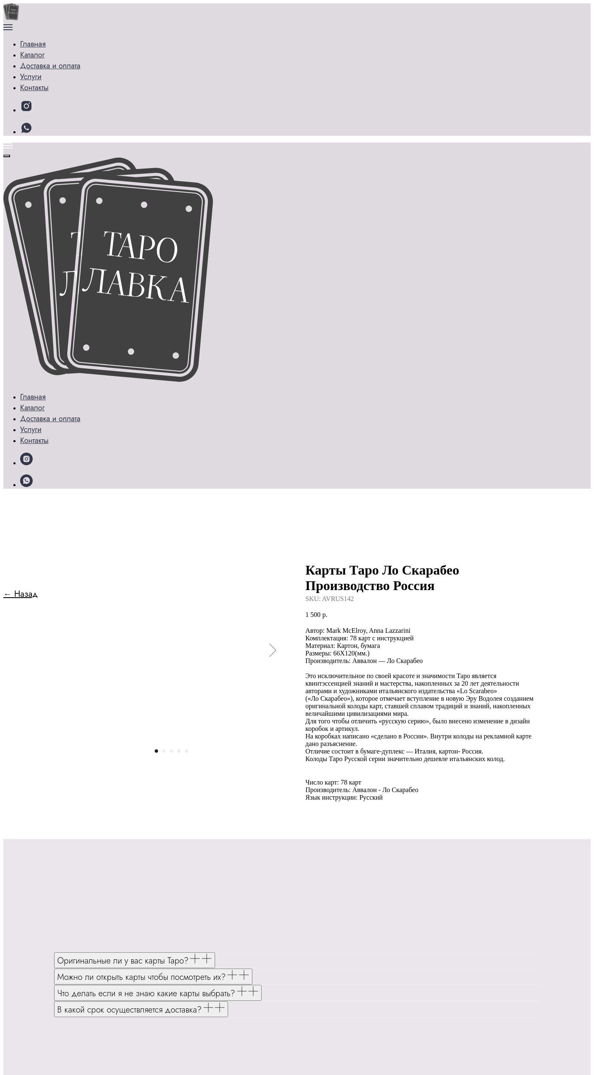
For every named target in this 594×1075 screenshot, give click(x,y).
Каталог (44, 48)
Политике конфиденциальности (165, 1056)
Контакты (46, 85)
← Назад (20, 127)
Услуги (42, 60)
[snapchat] (26, 107)
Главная (34, 36)
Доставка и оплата (64, 73)
